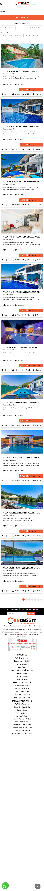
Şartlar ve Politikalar (22, 670)
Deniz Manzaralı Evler (22, 722)
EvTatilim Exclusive (22, 704)
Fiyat (3, 35)
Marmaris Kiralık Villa (22, 695)
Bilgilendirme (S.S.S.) (22, 661)
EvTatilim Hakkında (22, 658)
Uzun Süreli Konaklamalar (22, 734)
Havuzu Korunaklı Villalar (22, 719)
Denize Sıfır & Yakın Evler (22, 725)
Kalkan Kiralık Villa (22, 689)
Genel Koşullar (22, 673)
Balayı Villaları (22, 710)
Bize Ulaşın (22, 667)
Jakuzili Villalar (22, 716)
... (38, 599)
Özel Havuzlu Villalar (22, 731)
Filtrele (9, 28)
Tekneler (22, 713)
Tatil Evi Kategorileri (22, 701)
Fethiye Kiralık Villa (22, 692)
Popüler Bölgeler (22, 683)
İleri (41, 600)
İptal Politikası (22, 679)
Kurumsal (22, 655)
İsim (2, 39)
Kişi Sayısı (9, 35)
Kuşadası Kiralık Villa (22, 698)
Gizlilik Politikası (22, 676)
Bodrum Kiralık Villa (22, 686)
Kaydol (31, 613)
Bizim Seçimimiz (31, 35)
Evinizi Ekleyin (22, 664)
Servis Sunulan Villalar (22, 707)
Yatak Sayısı (18, 35)
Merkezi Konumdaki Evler (22, 728)
